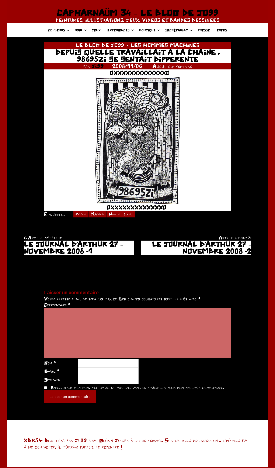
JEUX (96, 30)
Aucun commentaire (172, 66)
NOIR (81, 30)
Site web (52, 380)
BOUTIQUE (149, 30)
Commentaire (57, 306)
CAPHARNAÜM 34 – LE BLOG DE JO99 (137, 12)
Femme (82, 214)
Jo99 (98, 66)
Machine (100, 214)
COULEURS (59, 30)
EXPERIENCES (120, 30)
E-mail (51, 372)
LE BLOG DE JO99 (100, 45)
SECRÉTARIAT (179, 30)
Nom (50, 364)
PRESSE (204, 30)
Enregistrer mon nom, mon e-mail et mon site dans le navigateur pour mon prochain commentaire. (137, 388)
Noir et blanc (126, 214)
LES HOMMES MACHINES (165, 45)
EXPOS (222, 30)
